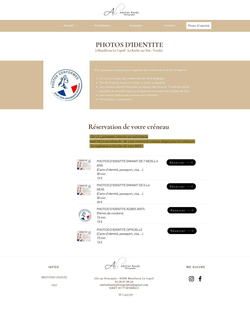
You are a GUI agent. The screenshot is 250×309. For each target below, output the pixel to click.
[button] (102, 25)
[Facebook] (200, 278)
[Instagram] (191, 278)
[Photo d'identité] (198, 25)
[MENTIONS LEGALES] (54, 277)
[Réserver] (181, 186)
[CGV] (54, 285)
